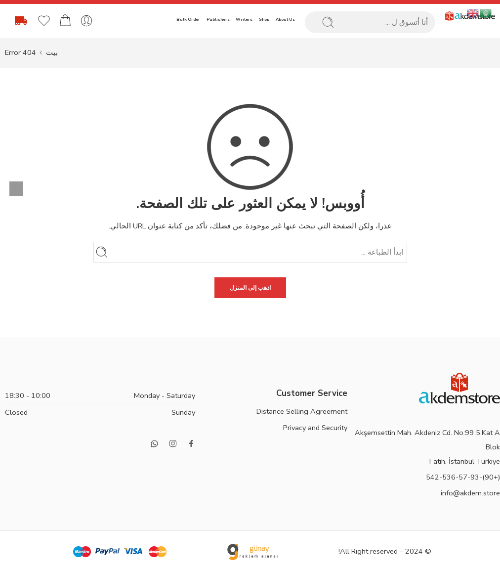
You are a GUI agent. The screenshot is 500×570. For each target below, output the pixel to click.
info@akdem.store (470, 493)
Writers (244, 19)
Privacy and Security (315, 428)
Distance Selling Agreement (301, 411)
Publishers (218, 19)
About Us (285, 19)
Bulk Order (188, 19)
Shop (264, 19)
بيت (52, 52)
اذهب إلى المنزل (250, 288)
